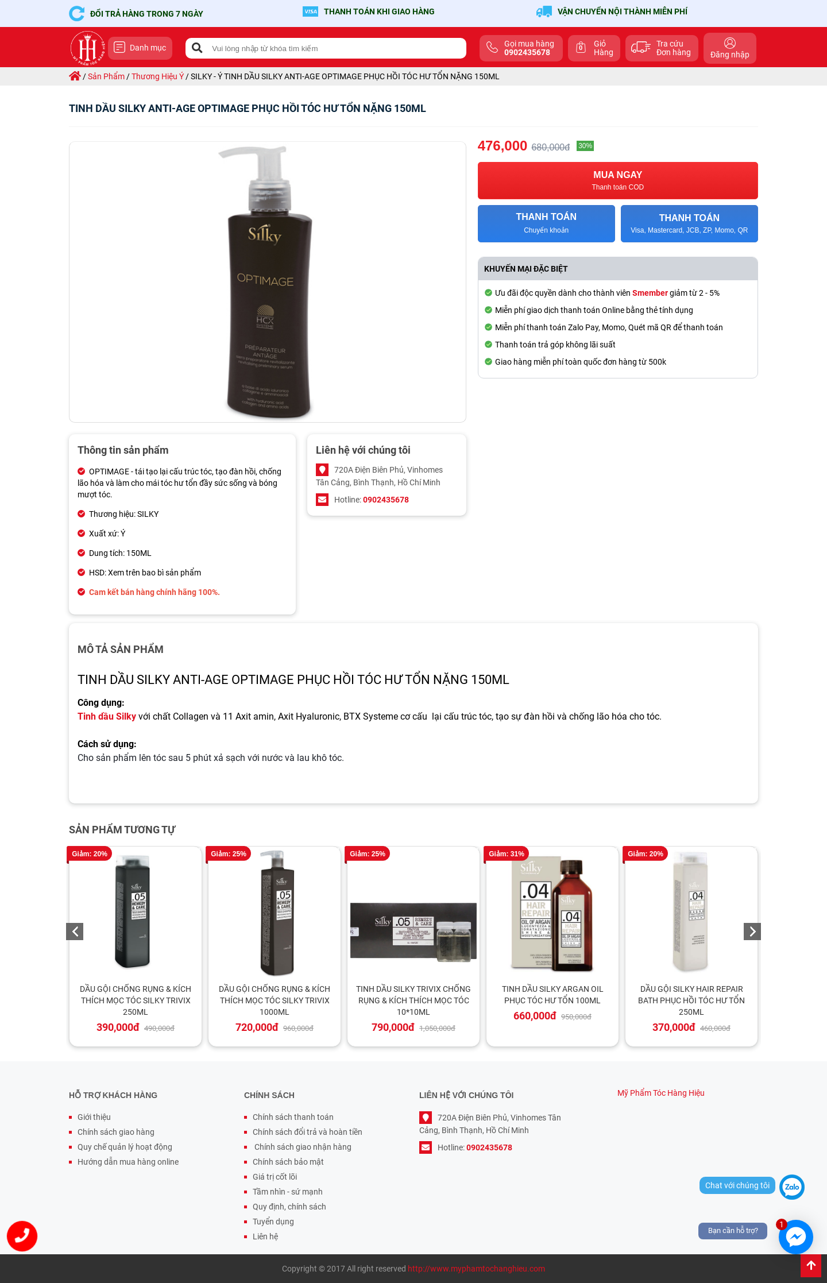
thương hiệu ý (158, 76)
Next (752, 931)
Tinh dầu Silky (107, 716)
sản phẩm (106, 76)
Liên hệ (265, 1236)
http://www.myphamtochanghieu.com (476, 1268)
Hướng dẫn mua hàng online (128, 1161)
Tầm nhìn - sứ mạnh (288, 1191)
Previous (74, 931)
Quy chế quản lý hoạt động (125, 1146)
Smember (650, 292)
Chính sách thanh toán (293, 1117)
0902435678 (386, 499)
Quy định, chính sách (289, 1206)
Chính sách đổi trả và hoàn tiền (307, 1132)
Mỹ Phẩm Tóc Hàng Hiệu (661, 1092)
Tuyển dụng (273, 1221)
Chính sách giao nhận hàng (302, 1146)
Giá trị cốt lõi (275, 1176)
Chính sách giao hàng (116, 1132)
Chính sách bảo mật (288, 1161)
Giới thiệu (94, 1117)
